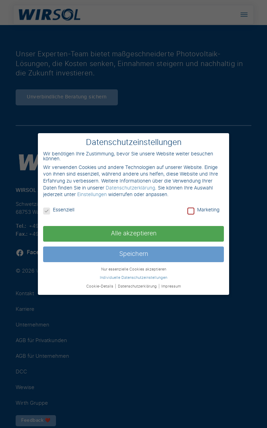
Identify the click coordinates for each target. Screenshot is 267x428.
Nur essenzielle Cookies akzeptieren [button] (133, 269)
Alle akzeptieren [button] (133, 234)
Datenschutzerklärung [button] (138, 286)
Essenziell (58, 210)
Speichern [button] (133, 254)
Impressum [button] (171, 286)
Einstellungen (92, 194)
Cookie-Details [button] (100, 286)
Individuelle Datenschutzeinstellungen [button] (133, 278)
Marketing (203, 210)
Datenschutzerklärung (130, 188)
